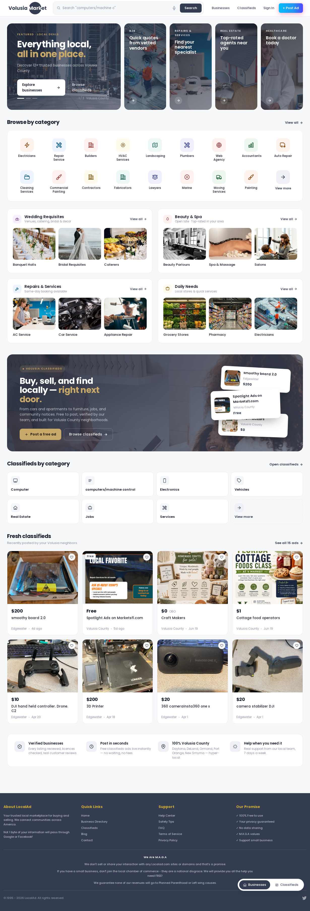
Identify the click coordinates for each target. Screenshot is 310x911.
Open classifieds (286, 464)
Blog (84, 834)
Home (85, 816)
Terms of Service (170, 834)
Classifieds (246, 8)
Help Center (167, 816)
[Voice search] (174, 8)
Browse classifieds (81, 87)
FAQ (161, 828)
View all (294, 122)
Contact (87, 840)
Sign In (268, 8)
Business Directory (94, 822)
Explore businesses (41, 87)
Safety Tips (166, 822)
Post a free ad (40, 434)
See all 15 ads (289, 543)
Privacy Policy (168, 840)
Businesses (221, 8)
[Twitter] (304, 898)
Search (190, 8)
